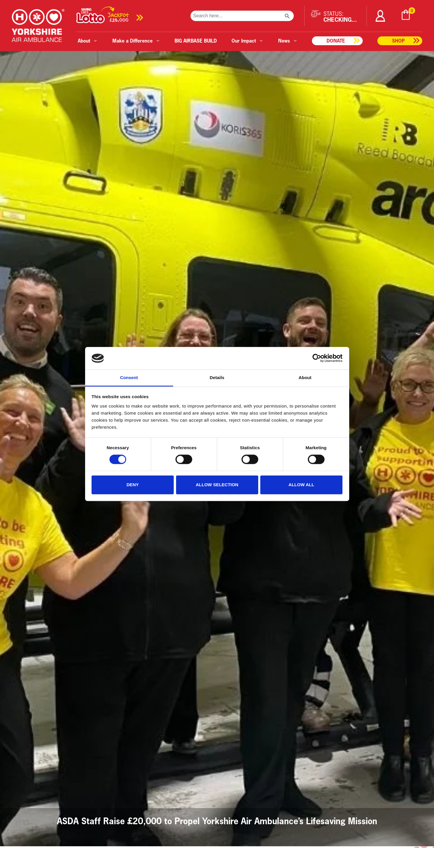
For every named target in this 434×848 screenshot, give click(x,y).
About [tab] (305, 377)
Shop (398, 41)
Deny (132, 484)
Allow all (301, 484)
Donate (336, 41)
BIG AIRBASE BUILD (196, 41)
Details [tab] (217, 377)
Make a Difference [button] (136, 41)
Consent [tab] (129, 377)
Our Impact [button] (248, 41)
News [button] (288, 41)
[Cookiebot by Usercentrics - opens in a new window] (316, 358)
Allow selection (217, 484)
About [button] (88, 41)
